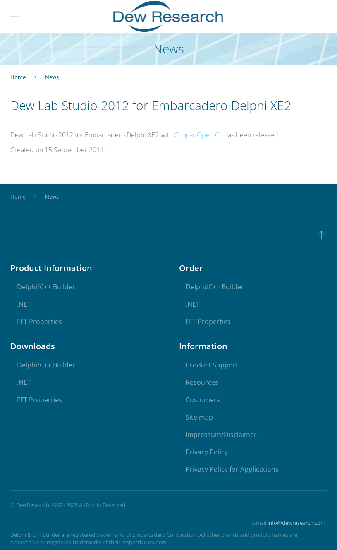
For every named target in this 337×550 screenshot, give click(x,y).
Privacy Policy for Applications (232, 469)
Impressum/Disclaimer (221, 434)
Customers (203, 399)
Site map (199, 417)
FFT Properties (39, 321)
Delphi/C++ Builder (46, 286)
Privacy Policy (207, 451)
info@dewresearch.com (296, 522)
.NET (24, 304)
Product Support (212, 365)
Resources (202, 382)
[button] (14, 16)
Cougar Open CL (198, 134)
